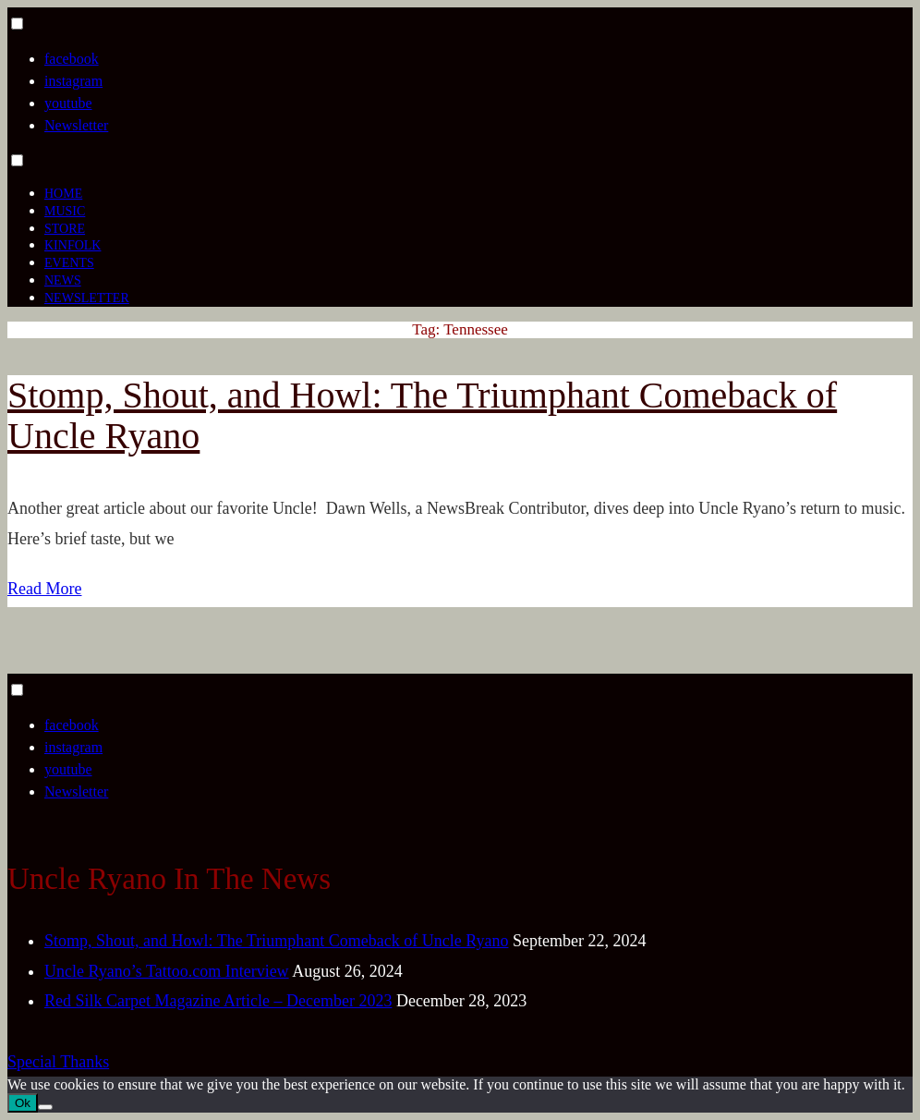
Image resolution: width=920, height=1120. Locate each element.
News (62, 280)
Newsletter (76, 125)
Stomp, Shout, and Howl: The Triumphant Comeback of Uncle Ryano (422, 415)
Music (64, 211)
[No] (45, 1107)
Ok (22, 1103)
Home (63, 194)
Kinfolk (72, 245)
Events (69, 263)
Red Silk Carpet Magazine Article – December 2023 (218, 1001)
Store (64, 229)
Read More (44, 588)
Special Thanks (58, 1062)
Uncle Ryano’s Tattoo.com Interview (166, 971)
